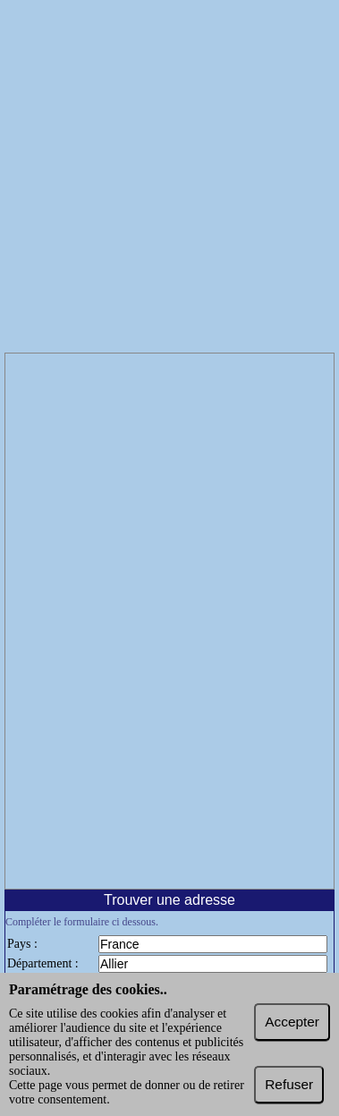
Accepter (292, 1021)
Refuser (289, 1084)
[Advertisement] (169, 178)
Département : (43, 963)
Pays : (22, 943)
